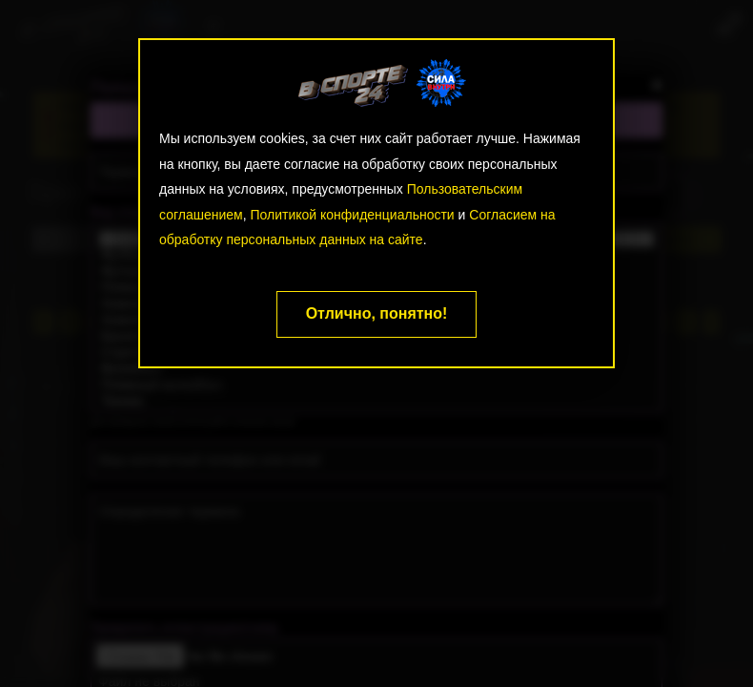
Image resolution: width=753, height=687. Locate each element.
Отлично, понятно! (377, 313)
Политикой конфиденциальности (352, 214)
